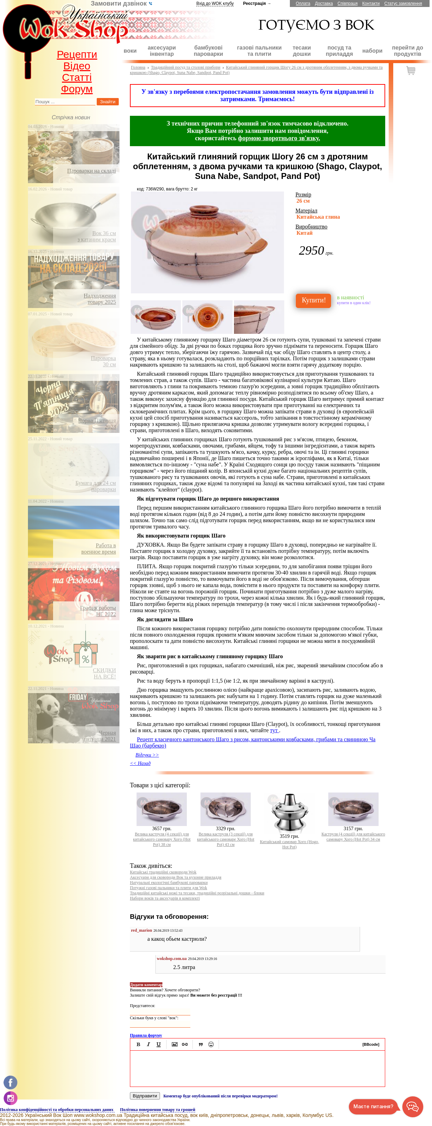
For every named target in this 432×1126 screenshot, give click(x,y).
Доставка (324, 3)
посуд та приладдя (339, 51)
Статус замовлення (403, 3)
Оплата (303, 3)
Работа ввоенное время (98, 548)
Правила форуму (146, 1035)
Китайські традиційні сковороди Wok (163, 872)
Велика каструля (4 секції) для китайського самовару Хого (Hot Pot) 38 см (162, 839)
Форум (77, 89)
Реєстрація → (257, 3)
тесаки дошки (302, 51)
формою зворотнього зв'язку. (279, 138)
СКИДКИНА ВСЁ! (104, 673)
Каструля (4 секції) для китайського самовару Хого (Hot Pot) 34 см (353, 837)
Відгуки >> (147, 755)
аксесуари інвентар (162, 51)
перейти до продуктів (407, 51)
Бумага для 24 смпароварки (95, 486)
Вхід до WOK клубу (215, 3)
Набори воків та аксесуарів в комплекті (165, 898)
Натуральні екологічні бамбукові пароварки (169, 882)
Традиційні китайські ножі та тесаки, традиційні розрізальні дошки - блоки (197, 893)
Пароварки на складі (91, 171)
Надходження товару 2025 (100, 299)
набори (372, 51)
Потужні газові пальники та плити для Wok (168, 887)
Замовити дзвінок (122, 3)
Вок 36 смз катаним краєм (97, 236)
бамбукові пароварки (208, 51)
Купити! (314, 300)
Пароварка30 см (103, 361)
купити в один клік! (354, 303)
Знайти (108, 101)
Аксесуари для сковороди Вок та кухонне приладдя (175, 877)
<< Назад (140, 763)
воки (130, 51)
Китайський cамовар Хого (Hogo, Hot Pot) (289, 844)
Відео (76, 66)
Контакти (371, 3)
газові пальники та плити (259, 51)
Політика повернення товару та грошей (157, 1109)
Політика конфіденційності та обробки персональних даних (57, 1109)
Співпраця (348, 3)
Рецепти (77, 54)
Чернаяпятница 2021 (100, 736)
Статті (76, 77)
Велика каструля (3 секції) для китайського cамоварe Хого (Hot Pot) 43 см (225, 839)
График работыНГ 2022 (98, 611)
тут (274, 730)
